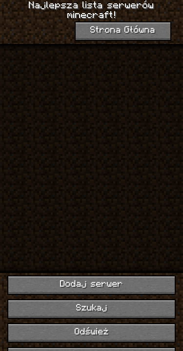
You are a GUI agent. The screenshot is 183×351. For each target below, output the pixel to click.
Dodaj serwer (91, 284)
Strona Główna (123, 30)
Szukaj (91, 308)
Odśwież (92, 332)
